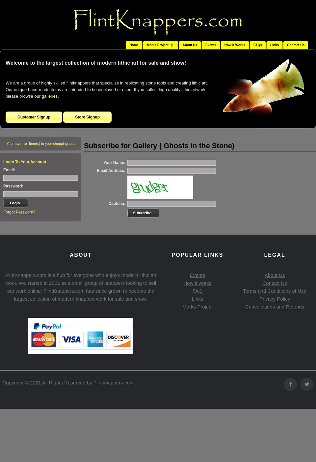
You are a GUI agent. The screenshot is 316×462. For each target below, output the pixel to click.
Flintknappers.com (113, 382)
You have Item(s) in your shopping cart (41, 144)
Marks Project (197, 307)
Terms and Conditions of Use (274, 291)
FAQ (197, 291)
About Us (190, 45)
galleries (50, 96)
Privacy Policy (274, 299)
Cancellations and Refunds (274, 307)
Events (210, 45)
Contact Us (295, 45)
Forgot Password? (19, 212)
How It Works (234, 45)
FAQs (257, 45)
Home (134, 45)
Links (274, 45)
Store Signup (87, 117)
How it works (197, 283)
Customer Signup (33, 117)
